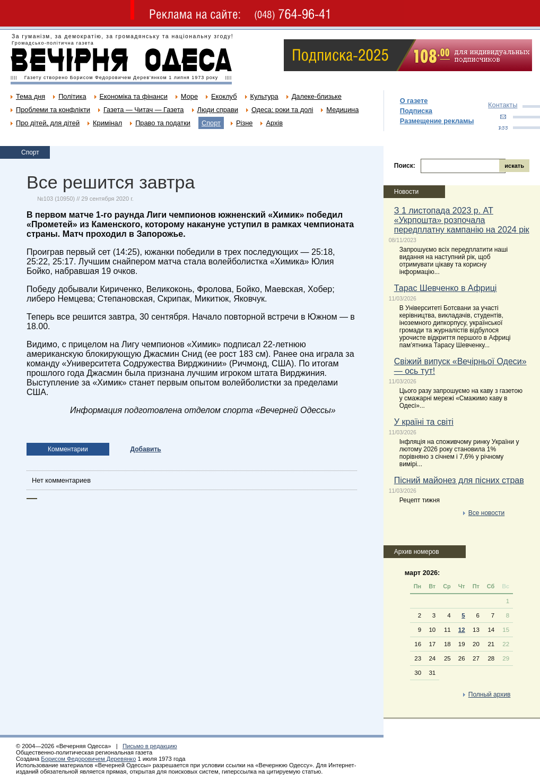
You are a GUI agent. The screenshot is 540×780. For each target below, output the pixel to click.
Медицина (342, 110)
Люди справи (217, 110)
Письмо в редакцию (150, 746)
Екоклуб (224, 96)
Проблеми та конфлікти (53, 110)
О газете (414, 101)
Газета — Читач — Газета (143, 110)
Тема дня (30, 96)
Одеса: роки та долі (282, 110)
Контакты (502, 105)
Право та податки (162, 123)
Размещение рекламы (437, 121)
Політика (72, 96)
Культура (264, 96)
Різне (244, 123)
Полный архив (489, 694)
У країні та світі (424, 421)
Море (189, 96)
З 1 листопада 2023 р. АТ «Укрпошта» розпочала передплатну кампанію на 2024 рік (461, 220)
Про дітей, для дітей (48, 123)
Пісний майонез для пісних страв (459, 480)
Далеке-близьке (317, 96)
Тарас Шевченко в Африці (445, 288)
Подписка (416, 111)
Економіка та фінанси (134, 96)
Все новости (486, 513)
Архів (274, 123)
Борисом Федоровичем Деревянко (88, 759)
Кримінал (107, 123)
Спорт (211, 123)
